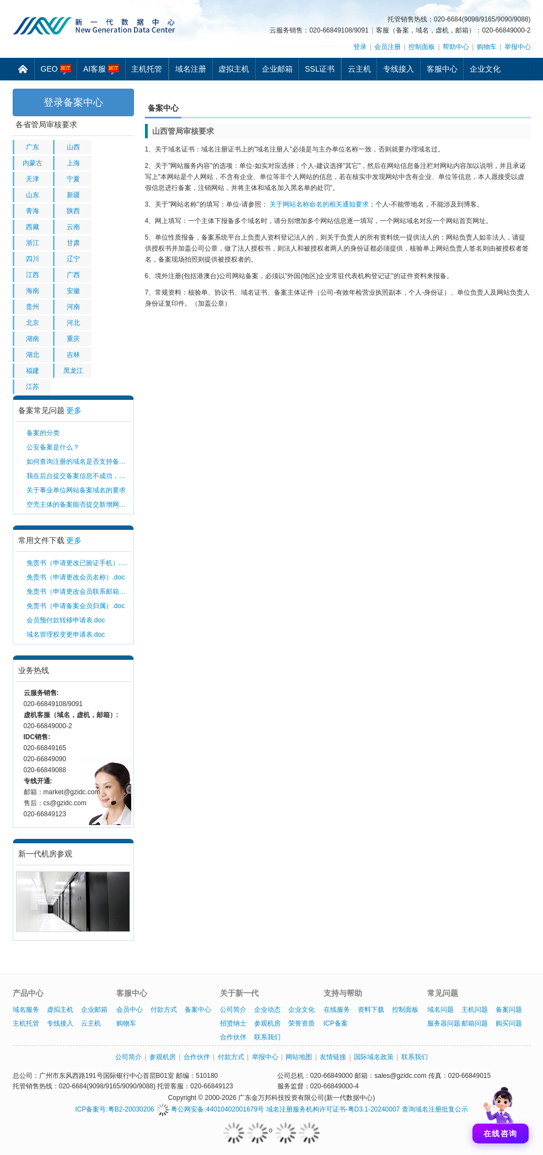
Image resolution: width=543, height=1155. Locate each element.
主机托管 (146, 68)
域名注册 (190, 68)
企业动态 (267, 1009)
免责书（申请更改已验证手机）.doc (78, 563)
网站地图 (299, 1057)
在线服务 (337, 1009)
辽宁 (73, 259)
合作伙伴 (233, 1037)
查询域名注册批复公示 (435, 1109)
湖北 (32, 355)
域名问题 (440, 1009)
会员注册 (387, 47)
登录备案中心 (73, 102)
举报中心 (517, 47)
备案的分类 (43, 433)
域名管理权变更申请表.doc (65, 634)
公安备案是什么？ (52, 447)
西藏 (32, 227)
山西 (73, 147)
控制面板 (421, 47)
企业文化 (485, 68)
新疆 (73, 195)
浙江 (32, 243)
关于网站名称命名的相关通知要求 (319, 204)
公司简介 (233, 1009)
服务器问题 (443, 1023)
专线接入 (398, 68)
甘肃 (73, 243)
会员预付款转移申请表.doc (65, 620)
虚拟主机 (233, 68)
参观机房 (267, 1023)
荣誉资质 (301, 1023)
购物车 (487, 47)
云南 (73, 227)
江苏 (32, 387)
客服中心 (442, 68)
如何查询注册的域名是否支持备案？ (78, 461)
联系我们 (267, 1037)
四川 (32, 259)
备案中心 (198, 1009)
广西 (73, 275)
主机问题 (474, 1009)
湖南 (32, 339)
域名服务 (26, 1009)
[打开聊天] (500, 1112)
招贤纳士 (233, 1023)
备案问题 (509, 1009)
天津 (32, 179)
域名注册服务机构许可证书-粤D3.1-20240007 (333, 1109)
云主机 (359, 68)
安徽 (73, 291)
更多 (74, 410)
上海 (73, 163)
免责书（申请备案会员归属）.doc (75, 606)
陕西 (73, 211)
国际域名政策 (374, 1057)
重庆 (73, 339)
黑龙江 (73, 371)
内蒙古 (32, 163)
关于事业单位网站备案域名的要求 (76, 490)
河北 (73, 323)
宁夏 (73, 179)
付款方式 (163, 1009)
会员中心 (129, 1009)
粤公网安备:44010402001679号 (210, 1109)
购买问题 (509, 1023)
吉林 (73, 355)
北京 (32, 323)
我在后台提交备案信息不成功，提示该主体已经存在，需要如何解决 (78, 476)
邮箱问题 (474, 1023)
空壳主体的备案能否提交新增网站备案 (78, 504)
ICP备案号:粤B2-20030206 (114, 1109)
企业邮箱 (277, 68)
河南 (73, 307)
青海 (32, 211)
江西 (32, 275)
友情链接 (333, 1057)
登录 (360, 47)
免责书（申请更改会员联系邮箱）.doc (78, 591)
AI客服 (101, 69)
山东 (32, 195)
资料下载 (371, 1009)
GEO (56, 69)
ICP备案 (336, 1023)
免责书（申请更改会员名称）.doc (75, 577)
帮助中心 (456, 47)
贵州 (32, 307)
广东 (32, 147)
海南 (32, 291)
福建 (32, 371)
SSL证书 (320, 68)
